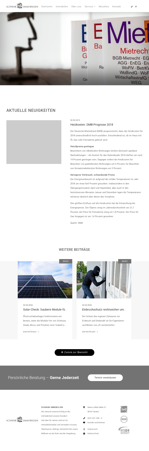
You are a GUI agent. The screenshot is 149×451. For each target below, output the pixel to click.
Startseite (47, 6)
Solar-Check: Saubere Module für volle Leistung (54, 309)
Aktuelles (104, 6)
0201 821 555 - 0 (92, 418)
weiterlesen (30, 331)
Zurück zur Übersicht (74, 352)
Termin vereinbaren (105, 377)
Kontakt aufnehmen (93, 422)
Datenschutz (90, 433)
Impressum (90, 429)
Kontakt (116, 6)
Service (89, 6)
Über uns (76, 6)
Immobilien (62, 6)
